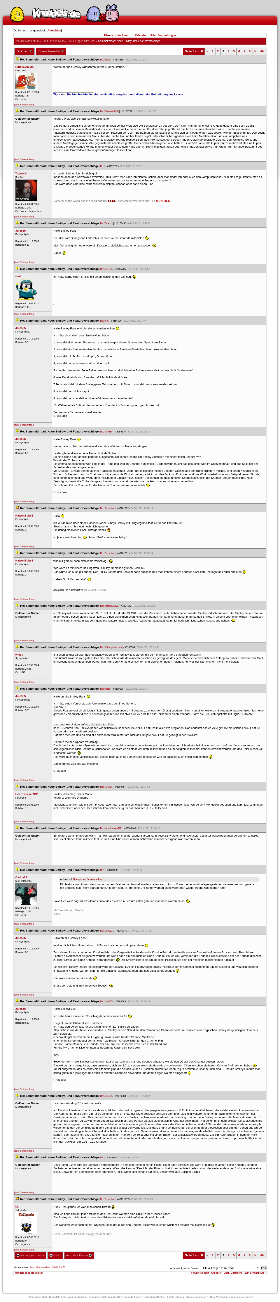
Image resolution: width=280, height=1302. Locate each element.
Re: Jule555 (106, 269)
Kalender (140, 35)
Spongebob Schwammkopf (88, 879)
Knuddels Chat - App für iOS (105, 1297)
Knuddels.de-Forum (27, 41)
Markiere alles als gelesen (29, 1272)
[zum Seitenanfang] (24, 104)
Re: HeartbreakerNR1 (111, 828)
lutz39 (62, 1267)
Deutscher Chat (38, 1297)
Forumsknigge (167, 35)
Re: (102, 166)
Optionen (24, 51)
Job (249, 1297)
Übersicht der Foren (116, 35)
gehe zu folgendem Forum (184, 1268)
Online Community (197, 1297)
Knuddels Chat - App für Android (68, 1297)
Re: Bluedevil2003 (109, 111)
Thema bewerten (51, 51)
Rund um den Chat (53, 41)
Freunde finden (132, 1297)
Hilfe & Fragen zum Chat (80, 41)
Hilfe (153, 35)
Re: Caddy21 (107, 930)
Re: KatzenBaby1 (109, 605)
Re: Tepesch (106, 223)
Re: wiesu (105, 59)
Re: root (104, 320)
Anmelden (54, 30)
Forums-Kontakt (200, 1272)
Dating (180, 1297)
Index (55, 1255)
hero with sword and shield (44, 1267)
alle (262, 51)
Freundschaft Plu (154, 1297)
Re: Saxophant (108, 508)
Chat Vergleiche (219, 1297)
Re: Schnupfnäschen (111, 647)
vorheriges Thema (30, 1255)
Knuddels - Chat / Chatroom (226, 1272)
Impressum (237, 1297)
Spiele (170, 1297)
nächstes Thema (79, 1255)
